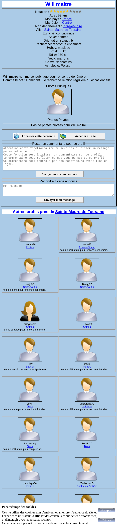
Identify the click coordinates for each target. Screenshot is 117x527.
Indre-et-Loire (72, 26)
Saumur (30, 366)
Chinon (30, 327)
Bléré (87, 446)
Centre (67, 22)
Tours (30, 406)
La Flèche (87, 406)
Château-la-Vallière (87, 486)
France (67, 19)
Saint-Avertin (30, 287)
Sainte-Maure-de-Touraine (62, 29)
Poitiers (30, 247)
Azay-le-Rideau (87, 247)
